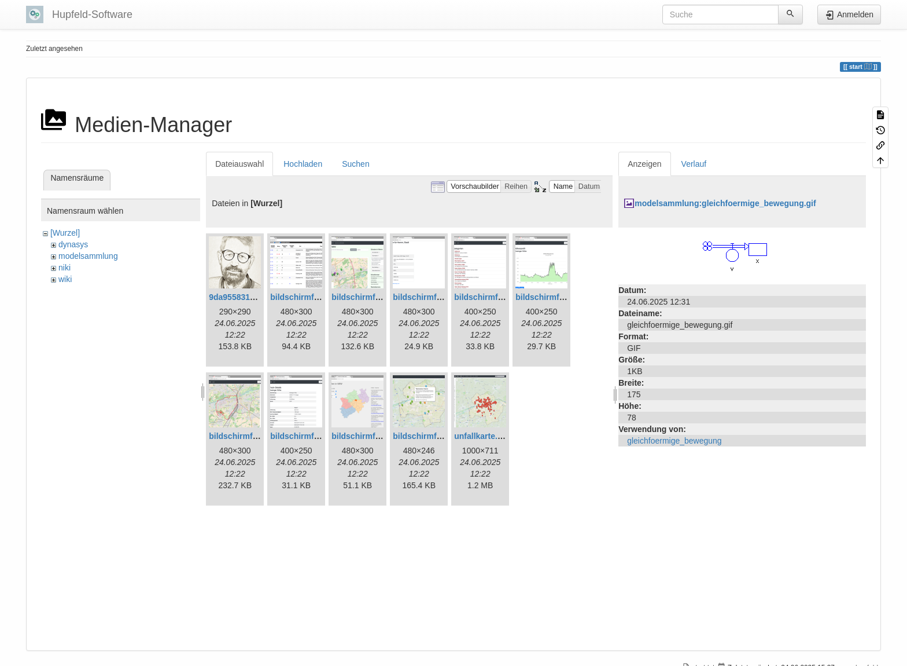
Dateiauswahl (239, 164)
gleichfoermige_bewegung (674, 440)
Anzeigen (644, 164)
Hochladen (302, 164)
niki (64, 267)
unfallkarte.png (483, 436)
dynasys (73, 244)
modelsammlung (88, 256)
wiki (65, 279)
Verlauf (694, 164)
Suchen (355, 164)
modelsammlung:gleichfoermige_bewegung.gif (725, 203)
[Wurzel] (65, 232)
